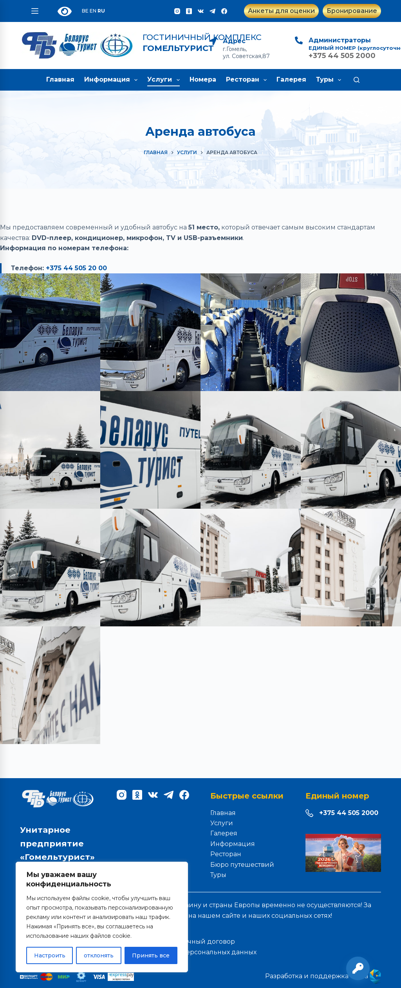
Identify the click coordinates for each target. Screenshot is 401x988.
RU (101, 11)
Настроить (49, 955)
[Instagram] (177, 11)
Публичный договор (200, 941)
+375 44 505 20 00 (76, 268)
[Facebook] (224, 11)
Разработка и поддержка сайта (323, 976)
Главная (60, 79)
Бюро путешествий (242, 864)
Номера (203, 79)
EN (93, 11)
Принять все (151, 955)
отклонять (99, 955)
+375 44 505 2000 (348, 813)
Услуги (164, 80)
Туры (330, 80)
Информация (112, 80)
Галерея (291, 79)
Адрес (234, 41)
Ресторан (248, 80)
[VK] (201, 11)
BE (85, 11)
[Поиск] (356, 80)
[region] (102, 917)
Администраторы (340, 40)
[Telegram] (212, 11)
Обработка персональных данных (200, 952)
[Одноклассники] (189, 11)
